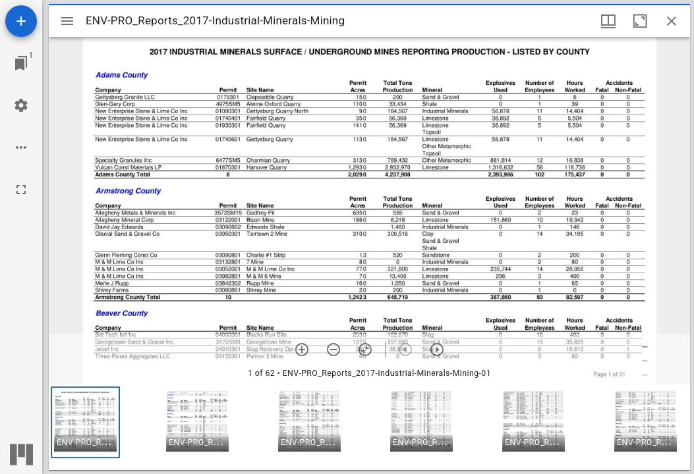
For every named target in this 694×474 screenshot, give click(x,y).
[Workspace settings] (21, 105)
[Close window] (671, 21)
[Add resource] (21, 21)
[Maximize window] (640, 21)
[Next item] (437, 349)
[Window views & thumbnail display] (608, 21)
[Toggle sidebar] (67, 21)
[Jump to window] (21, 63)
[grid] (369, 427)
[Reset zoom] (365, 349)
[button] (85, 422)
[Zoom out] (333, 349)
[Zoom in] (302, 349)
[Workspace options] (21, 147)
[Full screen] (21, 189)
